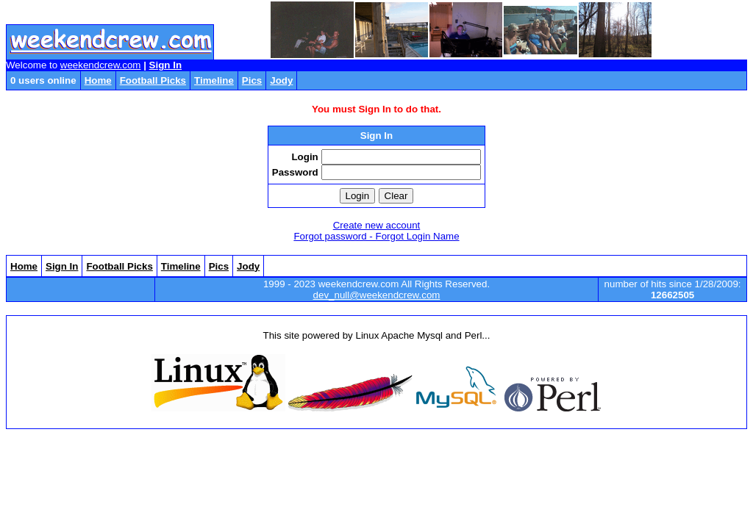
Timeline (214, 80)
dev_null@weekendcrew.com (376, 295)
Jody (281, 80)
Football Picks (153, 80)
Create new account (377, 225)
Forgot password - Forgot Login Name (376, 236)
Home (98, 80)
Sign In (165, 65)
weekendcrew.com (100, 65)
